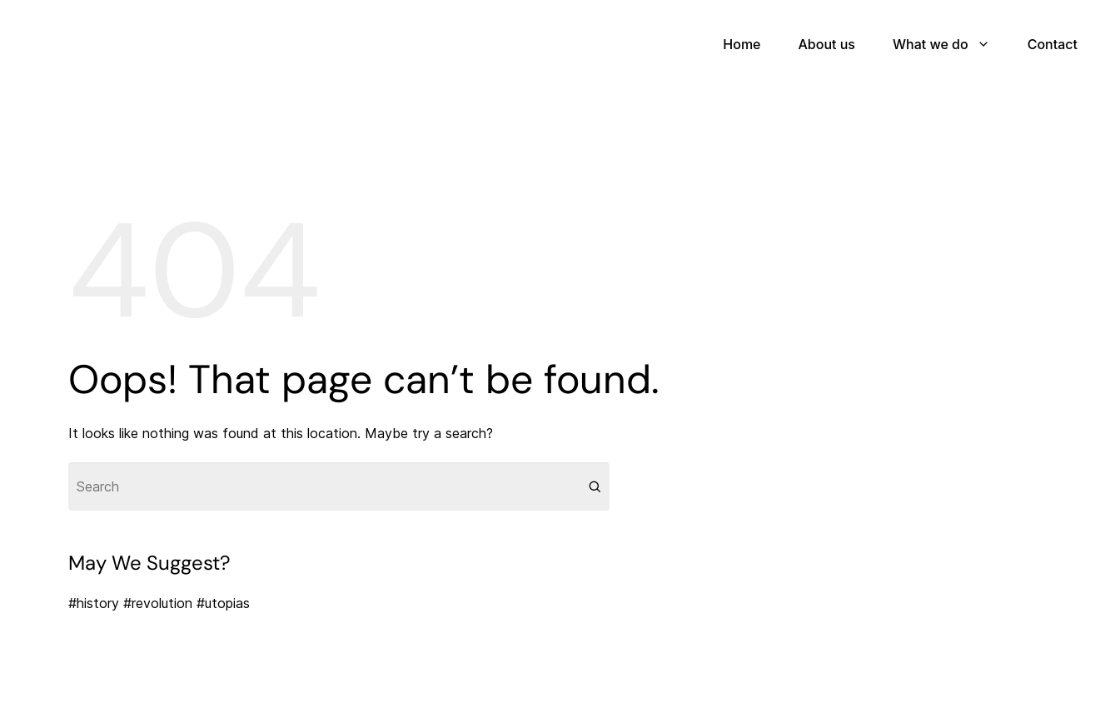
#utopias (223, 603)
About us (826, 44)
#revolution (157, 603)
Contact (1053, 44)
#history (93, 603)
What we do (930, 44)
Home (741, 44)
